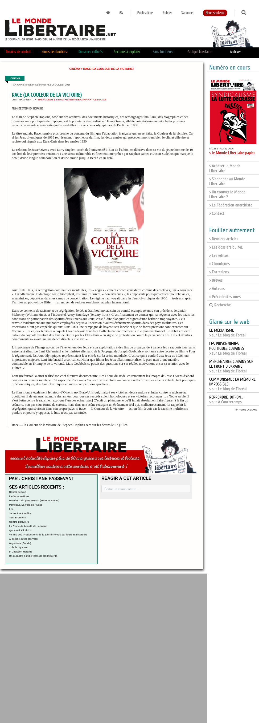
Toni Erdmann (17, 517)
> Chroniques (219, 263)
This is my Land (18, 547)
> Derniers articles (223, 239)
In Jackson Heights (20, 551)
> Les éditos (218, 255)
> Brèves (216, 280)
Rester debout (17, 491)
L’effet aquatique (19, 496)
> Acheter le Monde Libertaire (225, 168)
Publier (167, 13)
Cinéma (74, 68)
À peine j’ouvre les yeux (23, 538)
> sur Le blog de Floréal (228, 348)
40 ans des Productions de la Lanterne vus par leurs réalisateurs (48, 534)
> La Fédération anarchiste (230, 205)
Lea (11, 508)
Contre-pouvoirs (19, 521)
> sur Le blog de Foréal (227, 333)
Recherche (220, 305)
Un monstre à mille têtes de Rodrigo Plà (33, 555)
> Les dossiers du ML (226, 247)
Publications (145, 13)
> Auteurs (217, 288)
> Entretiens (219, 272)
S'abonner (187, 13)
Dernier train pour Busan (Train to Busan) (34, 500)
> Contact (216, 213)
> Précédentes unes (225, 296)
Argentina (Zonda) (20, 543)
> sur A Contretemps (226, 399)
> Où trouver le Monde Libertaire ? (227, 194)
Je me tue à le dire (20, 513)
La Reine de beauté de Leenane (28, 526)
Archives (235, 52)
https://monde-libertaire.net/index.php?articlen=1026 (70, 99)
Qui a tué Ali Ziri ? (20, 530)
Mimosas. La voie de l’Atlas (25, 504)
